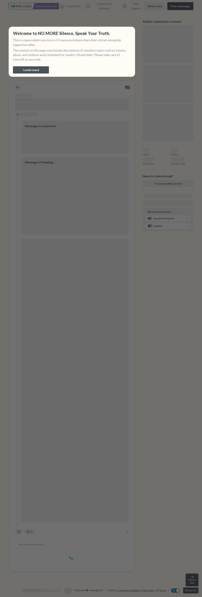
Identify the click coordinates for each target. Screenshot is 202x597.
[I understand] (31, 70)
